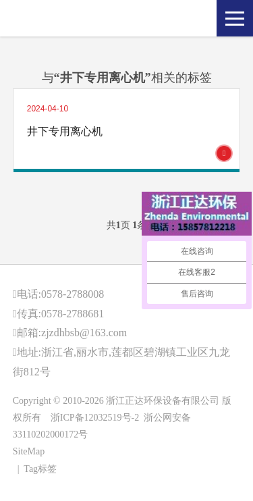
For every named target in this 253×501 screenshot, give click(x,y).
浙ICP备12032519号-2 (95, 418)
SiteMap (29, 451)
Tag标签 (40, 469)
